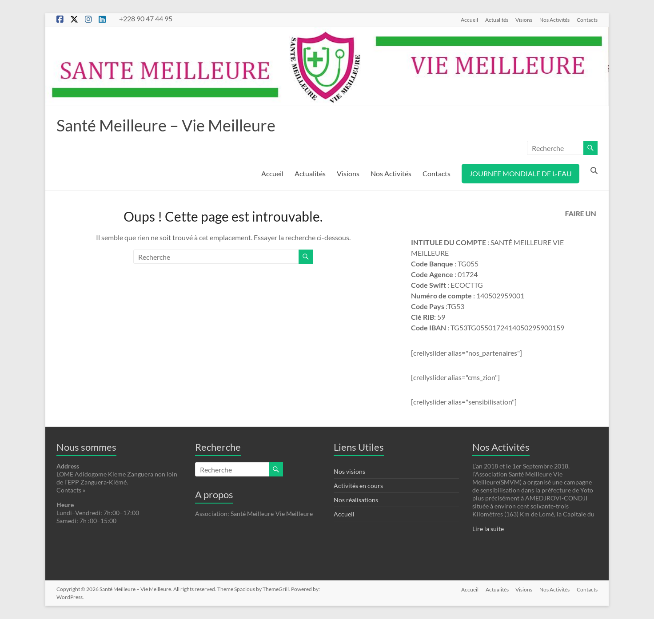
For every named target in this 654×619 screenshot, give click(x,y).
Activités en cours (358, 485)
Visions (523, 19)
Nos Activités (554, 19)
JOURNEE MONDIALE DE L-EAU (520, 173)
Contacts (587, 19)
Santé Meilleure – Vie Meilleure (165, 125)
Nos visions (349, 471)
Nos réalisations (356, 500)
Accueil (469, 19)
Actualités (496, 19)
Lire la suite (488, 528)
